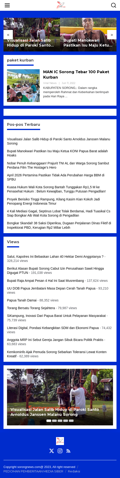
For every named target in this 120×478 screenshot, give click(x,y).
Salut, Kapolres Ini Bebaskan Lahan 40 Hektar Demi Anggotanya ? (55, 256)
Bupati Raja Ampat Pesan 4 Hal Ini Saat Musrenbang (45, 280)
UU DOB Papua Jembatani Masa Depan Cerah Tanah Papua (51, 288)
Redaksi (74, 471)
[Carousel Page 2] (54, 421)
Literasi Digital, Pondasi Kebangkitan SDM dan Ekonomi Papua (53, 328)
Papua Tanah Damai (22, 300)
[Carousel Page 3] (60, 421)
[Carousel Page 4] (65, 421)
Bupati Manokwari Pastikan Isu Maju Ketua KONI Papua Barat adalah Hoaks (87, 43)
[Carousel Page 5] (71, 421)
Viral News (49, 83)
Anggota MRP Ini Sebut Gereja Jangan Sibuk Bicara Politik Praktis (55, 340)
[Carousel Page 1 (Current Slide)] (48, 421)
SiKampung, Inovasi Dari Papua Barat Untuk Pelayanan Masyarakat (56, 316)
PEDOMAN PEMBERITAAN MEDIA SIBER (33, 471)
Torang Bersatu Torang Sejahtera (31, 308)
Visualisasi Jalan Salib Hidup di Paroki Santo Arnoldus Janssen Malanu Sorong (29, 43)
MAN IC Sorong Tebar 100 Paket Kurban (71, 74)
